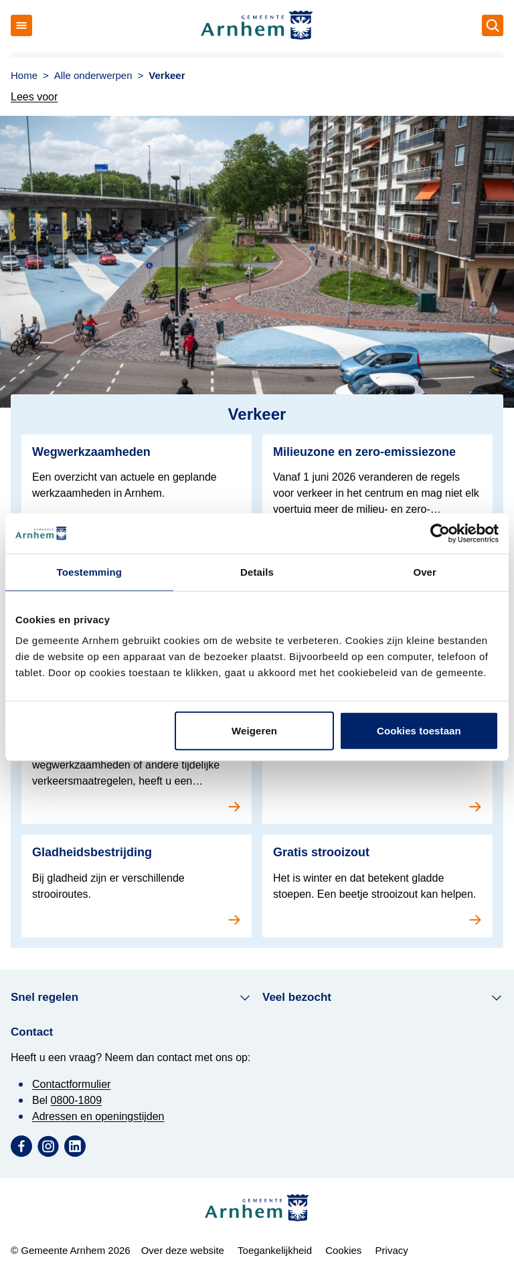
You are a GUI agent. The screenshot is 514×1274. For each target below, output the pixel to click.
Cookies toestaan (419, 730)
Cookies (343, 1250)
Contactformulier (71, 1084)
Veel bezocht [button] (382, 997)
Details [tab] (257, 571)
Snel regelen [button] (131, 997)
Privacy (391, 1250)
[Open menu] (21, 25)
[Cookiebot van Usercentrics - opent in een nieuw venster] (440, 533)
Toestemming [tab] (89, 571)
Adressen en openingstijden (98, 1116)
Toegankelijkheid (275, 1250)
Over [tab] (424, 571)
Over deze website (182, 1250)
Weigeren (254, 730)
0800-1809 (76, 1100)
